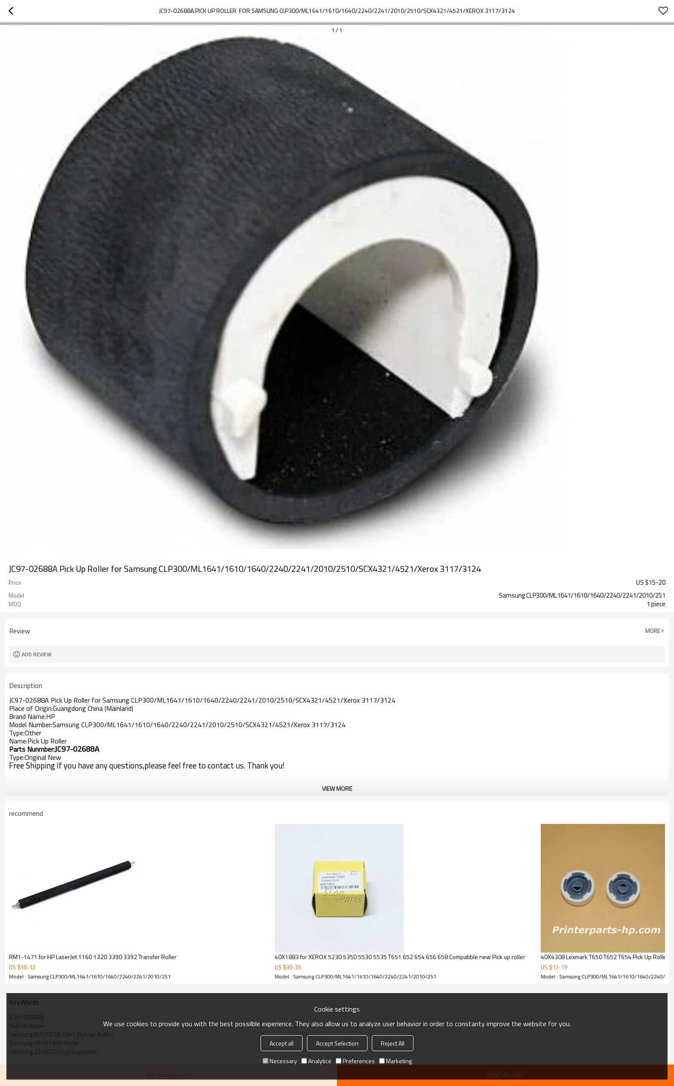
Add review (37, 654)
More (652, 630)
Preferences (355, 1060)
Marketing (395, 1060)
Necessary (280, 1060)
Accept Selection (337, 1043)
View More (337, 788)
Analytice (316, 1060)
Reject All (392, 1043)
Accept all (282, 1043)
